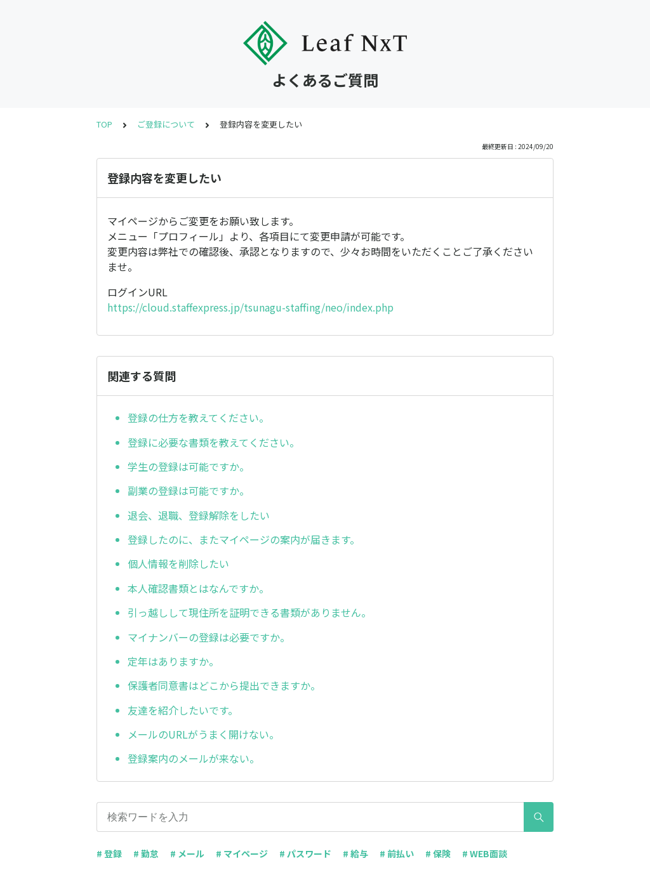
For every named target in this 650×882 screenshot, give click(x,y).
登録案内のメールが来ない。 (194, 758)
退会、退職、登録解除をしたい (199, 515)
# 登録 (109, 853)
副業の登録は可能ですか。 (188, 490)
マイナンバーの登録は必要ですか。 (209, 637)
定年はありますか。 (173, 661)
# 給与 (355, 853)
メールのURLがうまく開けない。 (203, 734)
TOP (104, 124)
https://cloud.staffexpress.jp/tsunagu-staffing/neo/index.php (250, 307)
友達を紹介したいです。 (183, 710)
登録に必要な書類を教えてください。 (214, 442)
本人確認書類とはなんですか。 (198, 588)
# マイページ (242, 853)
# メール (187, 853)
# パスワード (305, 853)
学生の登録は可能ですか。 (188, 466)
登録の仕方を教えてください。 (198, 417)
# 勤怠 (146, 853)
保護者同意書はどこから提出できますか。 (224, 685)
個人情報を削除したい (178, 563)
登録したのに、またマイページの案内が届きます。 (244, 539)
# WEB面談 (484, 853)
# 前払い (397, 853)
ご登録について (166, 124)
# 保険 (438, 853)
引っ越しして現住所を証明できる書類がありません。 (249, 612)
